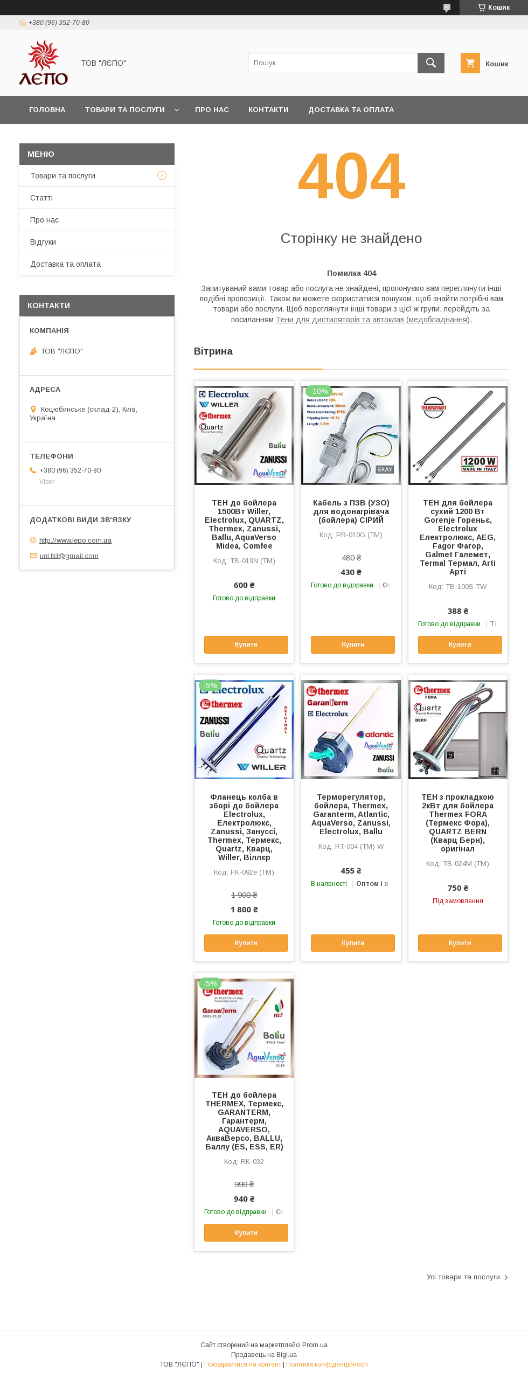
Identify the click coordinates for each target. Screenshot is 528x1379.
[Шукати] (431, 63)
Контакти (268, 110)
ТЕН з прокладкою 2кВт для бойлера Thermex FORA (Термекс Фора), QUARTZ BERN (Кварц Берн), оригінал (457, 823)
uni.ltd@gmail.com (69, 555)
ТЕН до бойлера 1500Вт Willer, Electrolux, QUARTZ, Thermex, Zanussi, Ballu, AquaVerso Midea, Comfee (244, 524)
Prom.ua (315, 1345)
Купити (246, 644)
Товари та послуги (125, 110)
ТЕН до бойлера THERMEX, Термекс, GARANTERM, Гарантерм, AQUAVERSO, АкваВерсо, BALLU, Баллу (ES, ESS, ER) (244, 1121)
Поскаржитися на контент (242, 1364)
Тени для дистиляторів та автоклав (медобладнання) (373, 319)
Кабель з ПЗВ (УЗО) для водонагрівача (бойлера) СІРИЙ (351, 511)
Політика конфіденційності (327, 1364)
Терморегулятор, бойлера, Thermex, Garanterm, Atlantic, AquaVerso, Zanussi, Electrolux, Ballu (351, 814)
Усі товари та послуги (463, 1277)
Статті (41, 197)
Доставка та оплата (351, 110)
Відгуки (43, 242)
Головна (47, 110)
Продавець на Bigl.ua (264, 1355)
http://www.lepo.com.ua (75, 540)
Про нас (212, 110)
